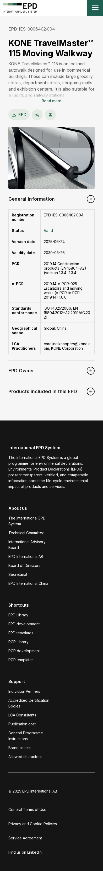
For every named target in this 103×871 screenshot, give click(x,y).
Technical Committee (26, 533)
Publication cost (22, 724)
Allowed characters (25, 756)
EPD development (24, 624)
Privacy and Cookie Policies (32, 823)
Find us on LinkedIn (25, 852)
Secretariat (17, 574)
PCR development (24, 651)
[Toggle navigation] (95, 8)
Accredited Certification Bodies (28, 703)
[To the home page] (20, 8)
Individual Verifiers (24, 691)
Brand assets (19, 747)
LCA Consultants (22, 715)
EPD (19, 114)
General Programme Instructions (25, 736)
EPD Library (18, 615)
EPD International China (28, 583)
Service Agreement (25, 838)
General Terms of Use (27, 809)
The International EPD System (27, 521)
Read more (51, 100)
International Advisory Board (27, 545)
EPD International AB (25, 556)
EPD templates (20, 633)
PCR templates (21, 659)
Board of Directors (24, 565)
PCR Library (18, 642)
